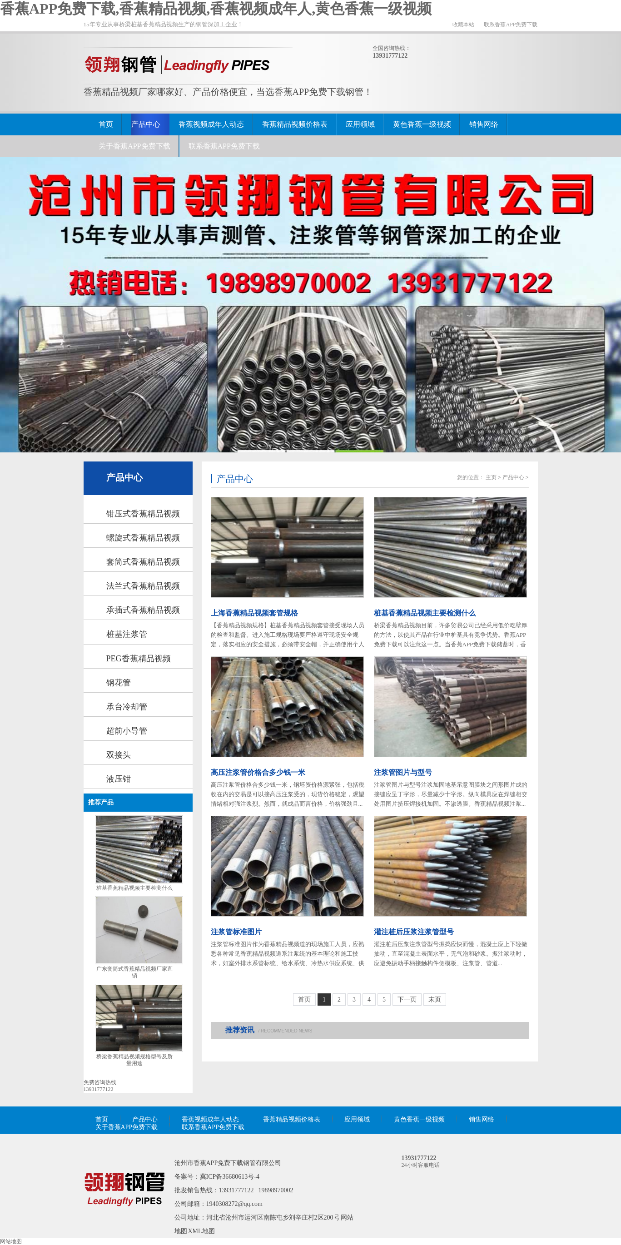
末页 (434, 999)
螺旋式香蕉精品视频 (143, 537)
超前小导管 (126, 730)
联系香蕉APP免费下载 (510, 24)
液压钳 (118, 779)
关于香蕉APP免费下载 (134, 146)
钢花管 (118, 682)
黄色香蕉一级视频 (422, 124)
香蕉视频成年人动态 (211, 124)
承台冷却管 (126, 706)
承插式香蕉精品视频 (143, 610)
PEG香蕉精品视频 (138, 658)
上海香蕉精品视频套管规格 (254, 613)
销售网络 (483, 124)
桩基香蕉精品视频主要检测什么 (134, 888)
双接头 (118, 754)
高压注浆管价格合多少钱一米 (258, 772)
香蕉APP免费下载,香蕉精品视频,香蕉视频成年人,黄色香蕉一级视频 (216, 8)
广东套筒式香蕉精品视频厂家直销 (134, 972)
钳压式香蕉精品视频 (143, 513)
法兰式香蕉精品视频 (143, 585)
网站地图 (11, 1241)
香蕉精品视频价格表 (295, 124)
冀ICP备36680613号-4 (229, 1176)
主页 (491, 477)
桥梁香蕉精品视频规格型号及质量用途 (134, 1059)
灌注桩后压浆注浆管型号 (414, 932)
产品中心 (145, 124)
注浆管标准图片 (236, 932)
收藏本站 (463, 24)
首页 (106, 124)
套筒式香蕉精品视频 (143, 561)
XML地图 (201, 1231)
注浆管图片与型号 (403, 772)
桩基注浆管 (126, 634)
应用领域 (360, 124)
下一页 (407, 999)
